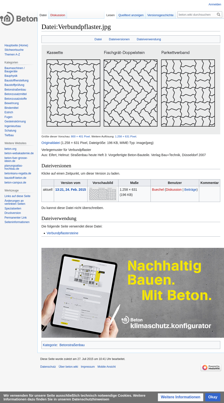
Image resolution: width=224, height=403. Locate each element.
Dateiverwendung (149, 39)
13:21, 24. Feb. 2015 (70, 189)
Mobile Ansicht (107, 366)
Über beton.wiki (68, 366)
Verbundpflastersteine (62, 233)
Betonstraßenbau (71, 345)
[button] (180, 397)
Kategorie (50, 345)
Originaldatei (50, 143)
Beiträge (190, 189)
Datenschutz (48, 366)
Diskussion (174, 189)
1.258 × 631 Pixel (125, 136)
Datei (98, 39)
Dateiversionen (119, 39)
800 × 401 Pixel (80, 136)
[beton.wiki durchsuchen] (199, 14)
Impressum (88, 366)
